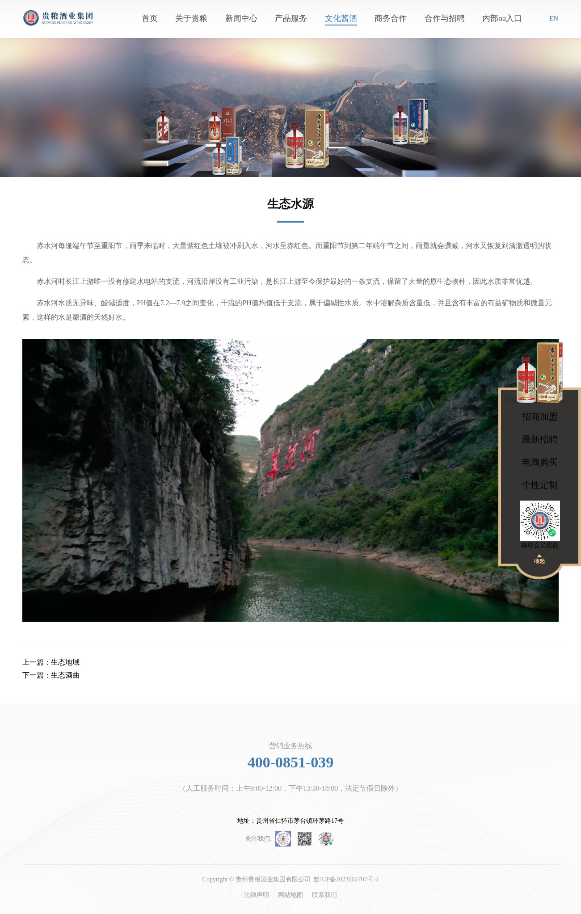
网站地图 (290, 895)
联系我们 (324, 895)
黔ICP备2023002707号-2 (346, 879)
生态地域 (51, 662)
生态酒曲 (51, 675)
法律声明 (256, 895)
